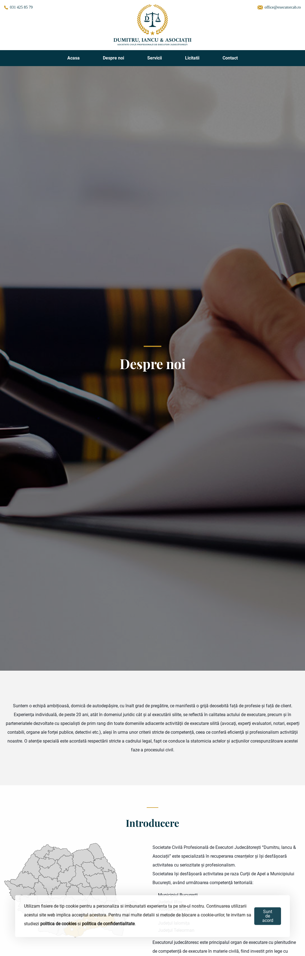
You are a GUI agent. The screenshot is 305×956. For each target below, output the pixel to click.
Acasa (73, 58)
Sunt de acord (267, 916)
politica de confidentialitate (108, 924)
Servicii (154, 58)
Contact (230, 58)
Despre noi (113, 58)
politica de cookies (58, 924)
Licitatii (192, 58)
